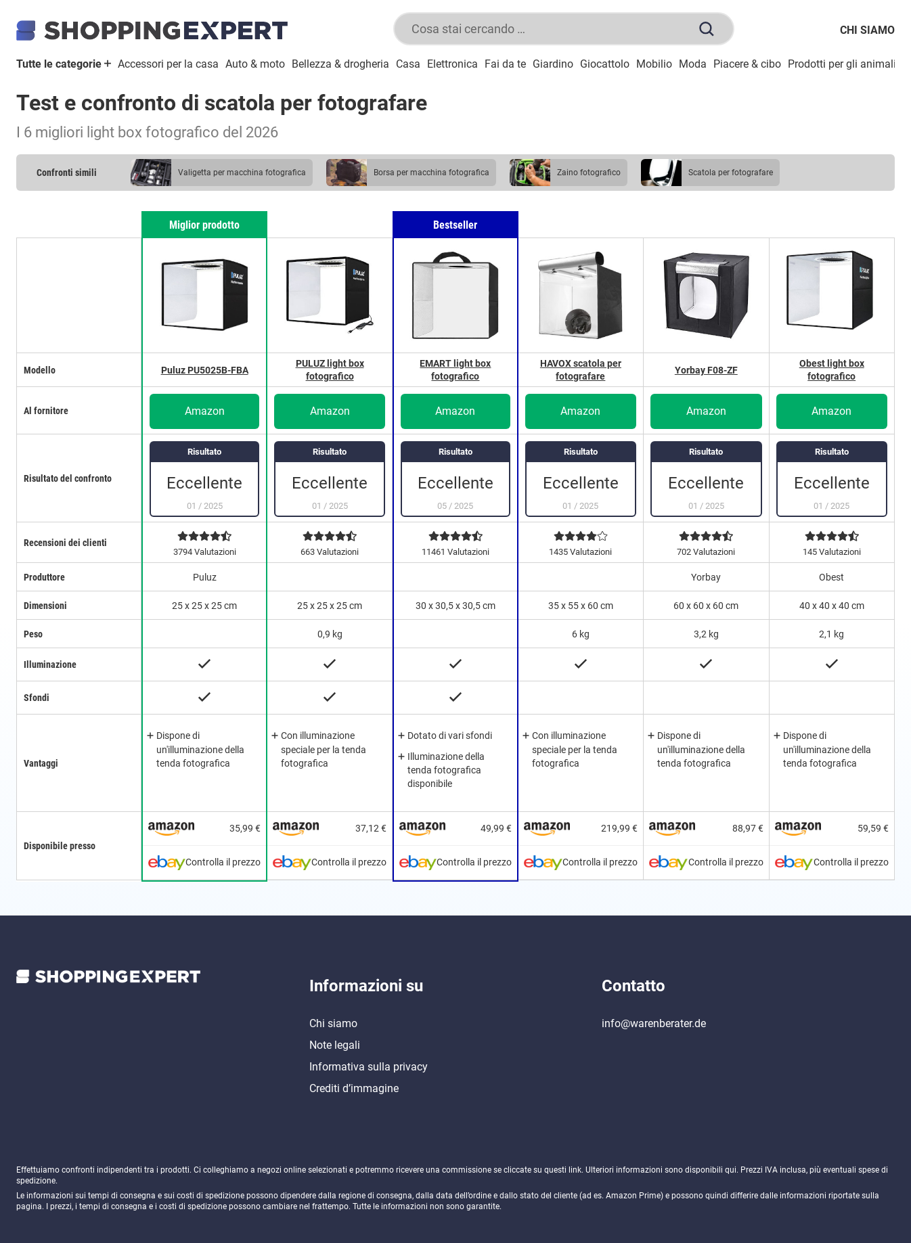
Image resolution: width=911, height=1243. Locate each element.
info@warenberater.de (654, 1023)
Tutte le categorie (63, 64)
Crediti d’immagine (354, 1088)
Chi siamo (867, 30)
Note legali (334, 1045)
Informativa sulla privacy (368, 1066)
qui (730, 1170)
